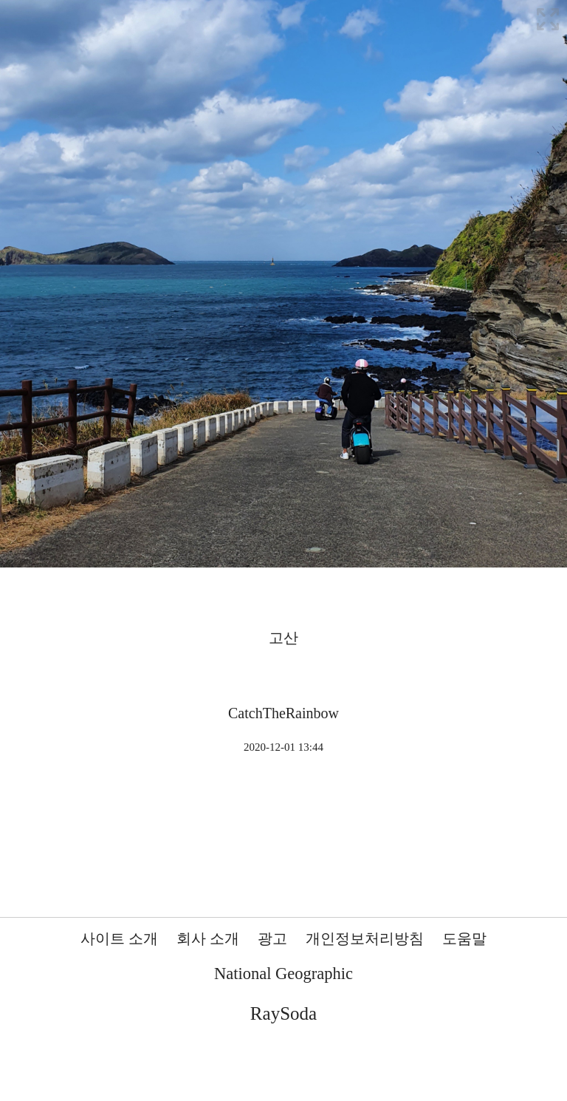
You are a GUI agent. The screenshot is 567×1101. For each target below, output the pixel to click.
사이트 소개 (119, 938)
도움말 (464, 938)
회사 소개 (207, 938)
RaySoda (283, 1013)
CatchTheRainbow (283, 713)
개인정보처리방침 (365, 938)
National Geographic (283, 973)
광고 (272, 938)
